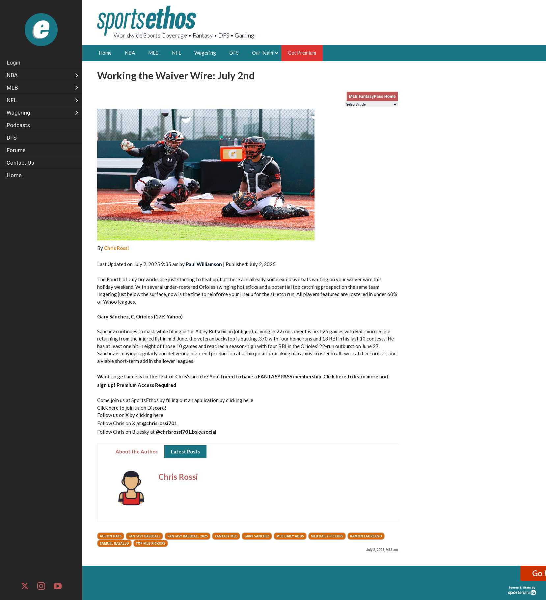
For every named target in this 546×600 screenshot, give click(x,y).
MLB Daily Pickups (327, 536)
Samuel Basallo (114, 543)
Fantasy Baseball (144, 536)
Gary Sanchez (256, 536)
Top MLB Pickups (150, 543)
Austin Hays (111, 536)
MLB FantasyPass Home (372, 96)
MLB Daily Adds (290, 536)
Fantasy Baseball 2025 (187, 536)
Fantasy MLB (226, 536)
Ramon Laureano (366, 536)
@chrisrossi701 (159, 423)
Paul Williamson (204, 264)
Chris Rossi (116, 248)
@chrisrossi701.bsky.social (186, 432)
